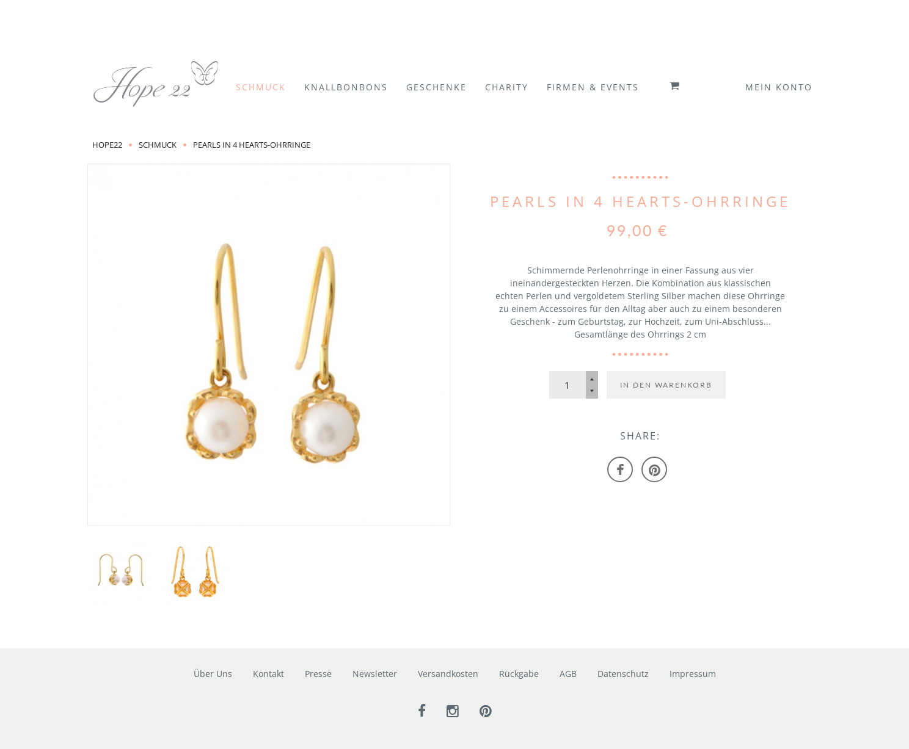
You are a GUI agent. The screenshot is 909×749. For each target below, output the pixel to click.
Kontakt (268, 673)
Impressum (693, 673)
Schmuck (158, 144)
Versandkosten (448, 673)
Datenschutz (623, 673)
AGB (568, 673)
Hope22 (107, 144)
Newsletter (374, 673)
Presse (318, 673)
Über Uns (213, 673)
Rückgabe (519, 673)
